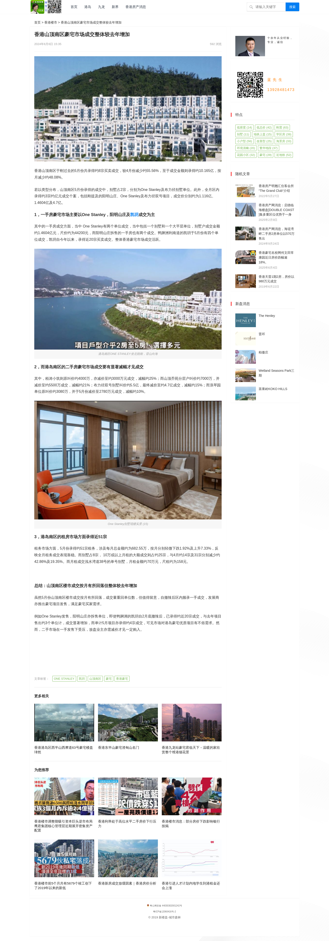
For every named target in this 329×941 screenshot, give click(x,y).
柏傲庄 (263, 352)
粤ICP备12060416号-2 (164, 911)
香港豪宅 (122, 678)
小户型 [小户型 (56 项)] (244, 141)
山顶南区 (95, 678)
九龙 (101, 7)
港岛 (87, 7)
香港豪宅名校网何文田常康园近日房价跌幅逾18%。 (276, 257)
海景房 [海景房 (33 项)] (283, 141)
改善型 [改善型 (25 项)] (264, 141)
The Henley (267, 316)
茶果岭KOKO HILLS (273, 389)
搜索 (292, 7)
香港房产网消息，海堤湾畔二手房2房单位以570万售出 (277, 233)
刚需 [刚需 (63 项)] (282, 127)
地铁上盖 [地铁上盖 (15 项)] (263, 134)
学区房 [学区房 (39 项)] (283, 134)
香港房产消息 (135, 7)
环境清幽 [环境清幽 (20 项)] (246, 148)
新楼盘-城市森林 (169, 917)
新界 (115, 7)
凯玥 (134, 214)
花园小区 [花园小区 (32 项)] (246, 155)
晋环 (262, 334)
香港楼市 (50, 22)
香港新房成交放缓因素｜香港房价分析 (127, 883)
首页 (74, 7)
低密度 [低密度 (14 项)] (244, 127)
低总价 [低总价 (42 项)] (264, 127)
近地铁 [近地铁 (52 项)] (283, 155)
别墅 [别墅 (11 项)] (243, 134)
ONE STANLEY (64, 678)
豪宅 (109, 678)
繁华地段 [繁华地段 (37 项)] (269, 148)
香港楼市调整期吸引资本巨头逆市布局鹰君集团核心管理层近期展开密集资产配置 (63, 825)
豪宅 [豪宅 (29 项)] (266, 155)
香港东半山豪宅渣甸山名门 (118, 747)
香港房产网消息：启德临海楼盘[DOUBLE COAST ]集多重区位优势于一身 (276, 210)
